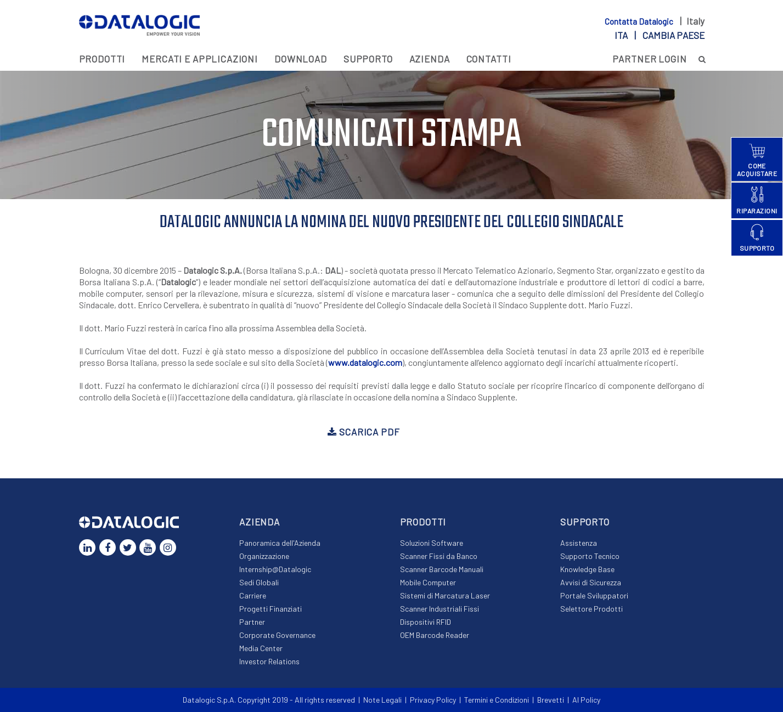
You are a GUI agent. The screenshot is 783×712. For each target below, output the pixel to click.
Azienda (429, 58)
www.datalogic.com (365, 362)
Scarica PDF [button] (363, 431)
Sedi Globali (259, 582)
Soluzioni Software (431, 542)
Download (300, 58)
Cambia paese (674, 35)
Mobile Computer (428, 582)
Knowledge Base (587, 569)
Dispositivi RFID (425, 621)
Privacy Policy (433, 699)
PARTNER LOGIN (649, 58)
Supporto (368, 58)
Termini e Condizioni (496, 699)
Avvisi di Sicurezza (590, 582)
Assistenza (578, 542)
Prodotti (102, 58)
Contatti (488, 58)
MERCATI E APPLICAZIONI (200, 58)
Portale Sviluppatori (594, 595)
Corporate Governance (277, 635)
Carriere (252, 595)
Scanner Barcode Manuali (441, 569)
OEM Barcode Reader (434, 635)
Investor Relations (269, 661)
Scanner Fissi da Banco (438, 556)
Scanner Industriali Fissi (439, 608)
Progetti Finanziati (270, 608)
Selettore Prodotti (591, 608)
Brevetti (550, 699)
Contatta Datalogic (640, 21)
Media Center (261, 648)
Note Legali (382, 699)
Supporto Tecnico (589, 556)
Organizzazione (264, 556)
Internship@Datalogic (275, 569)
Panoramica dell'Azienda (279, 542)
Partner (252, 621)
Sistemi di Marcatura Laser (445, 595)
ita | (660, 35)
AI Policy (586, 699)
